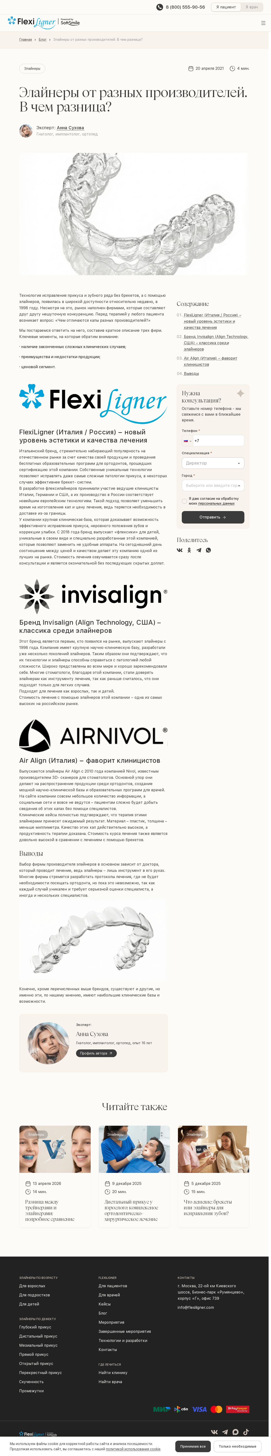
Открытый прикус (36, 1363)
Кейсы (105, 1304)
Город (188, 476)
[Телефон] (213, 440)
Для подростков (34, 1295)
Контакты (108, 1349)
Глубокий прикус (35, 1327)
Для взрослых (32, 1286)
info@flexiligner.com (196, 1307)
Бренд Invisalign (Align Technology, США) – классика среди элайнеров (216, 342)
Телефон (191, 431)
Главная (25, 39)
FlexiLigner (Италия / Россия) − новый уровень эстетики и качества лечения (213, 321)
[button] (187, 440)
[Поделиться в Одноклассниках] (189, 550)
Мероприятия (111, 1322)
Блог (43, 39)
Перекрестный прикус (40, 1372)
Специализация (197, 453)
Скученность (31, 1382)
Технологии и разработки (123, 1340)
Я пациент (226, 7)
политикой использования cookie (133, 1449)
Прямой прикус (33, 1354)
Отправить (213, 517)
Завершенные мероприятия (125, 1331)
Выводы (191, 373)
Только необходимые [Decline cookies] (237, 1446)
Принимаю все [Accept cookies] (193, 1446)
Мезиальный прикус (38, 1345)
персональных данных (216, 503)
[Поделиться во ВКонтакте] (180, 550)
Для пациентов (113, 1286)
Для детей (29, 1304)
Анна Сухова (70, 127)
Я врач (252, 7)
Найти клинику (113, 1372)
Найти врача (110, 1382)
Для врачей (109, 1295)
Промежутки (31, 1391)
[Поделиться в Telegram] (199, 550)
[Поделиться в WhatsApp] (208, 550)
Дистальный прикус (38, 1336)
